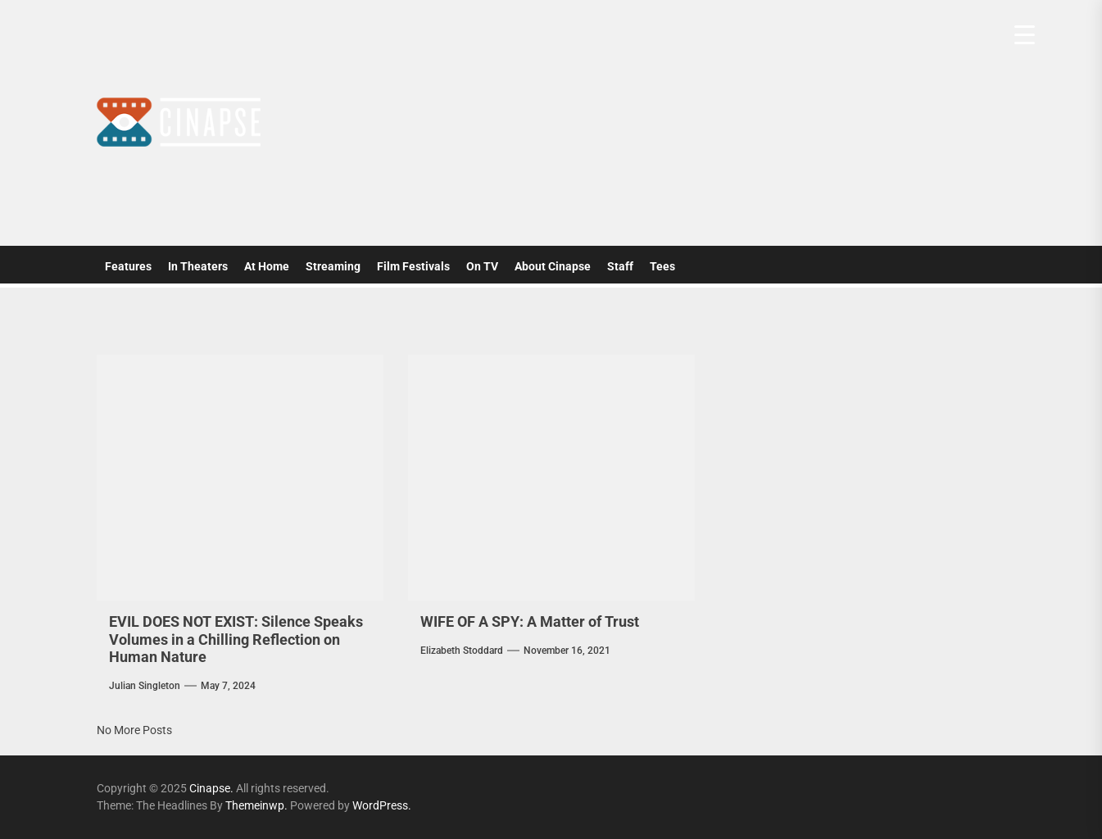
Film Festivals (413, 266)
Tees (662, 266)
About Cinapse (553, 266)
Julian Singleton (144, 686)
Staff (620, 266)
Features (128, 266)
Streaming (333, 266)
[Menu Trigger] (1024, 34)
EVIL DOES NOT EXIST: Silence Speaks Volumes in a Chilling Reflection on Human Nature (236, 639)
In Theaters (198, 266)
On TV (482, 266)
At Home (266, 266)
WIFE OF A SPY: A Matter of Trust (529, 621)
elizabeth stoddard (461, 650)
